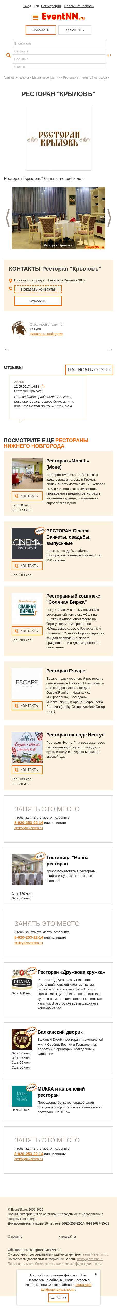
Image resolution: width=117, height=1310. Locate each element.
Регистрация (51, 6)
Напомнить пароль (78, 6)
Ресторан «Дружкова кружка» (71, 972)
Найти (8, 55)
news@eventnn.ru (95, 1254)
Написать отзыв (89, 369)
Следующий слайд (109, 218)
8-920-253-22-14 (28, 822)
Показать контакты (38, 289)
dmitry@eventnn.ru (28, 828)
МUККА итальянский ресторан (61, 1092)
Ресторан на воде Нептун (75, 735)
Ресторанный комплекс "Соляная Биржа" (73, 599)
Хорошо (58, 1298)
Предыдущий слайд (8, 218)
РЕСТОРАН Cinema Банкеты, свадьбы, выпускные (68, 537)
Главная (9, 77)
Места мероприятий (46, 77)
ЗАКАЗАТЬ (40, 30)
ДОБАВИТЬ (75, 30)
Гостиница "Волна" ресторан (69, 860)
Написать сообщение (46, 334)
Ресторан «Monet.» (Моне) (67, 464)
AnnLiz (19, 382)
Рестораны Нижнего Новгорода (85, 77)
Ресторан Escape (65, 670)
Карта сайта (67, 1236)
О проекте (15, 1236)
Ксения (35, 329)
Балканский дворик (60, 1032)
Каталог (23, 77)
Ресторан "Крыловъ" (29, 391)
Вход (27, 6)
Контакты (30, 496)
